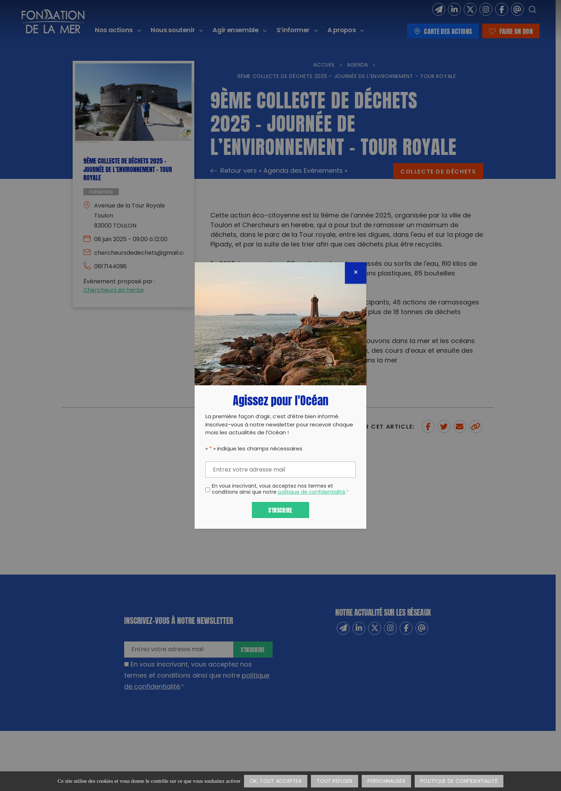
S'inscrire (280, 509)
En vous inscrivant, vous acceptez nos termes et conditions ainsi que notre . (280, 490)
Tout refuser (334, 781)
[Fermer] (355, 273)
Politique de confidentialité (459, 781)
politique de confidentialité (311, 492)
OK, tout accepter (276, 781)
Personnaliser (386, 781)
